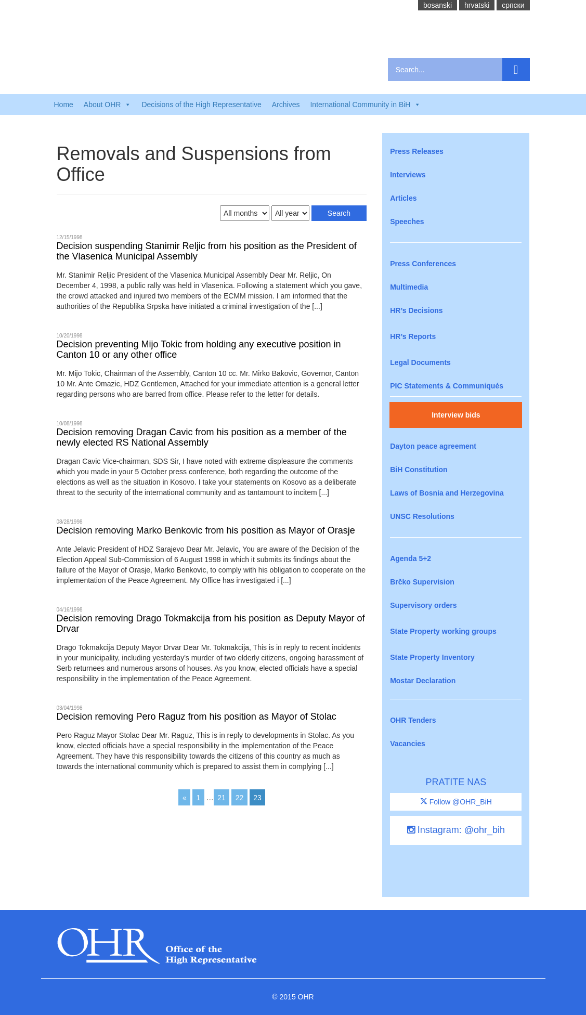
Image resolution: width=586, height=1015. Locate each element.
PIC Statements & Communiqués (446, 386)
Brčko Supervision (422, 582)
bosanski (437, 5)
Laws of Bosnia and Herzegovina (447, 493)
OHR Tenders (413, 720)
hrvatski (476, 5)
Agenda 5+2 (410, 558)
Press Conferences (423, 263)
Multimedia (409, 287)
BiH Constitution (418, 469)
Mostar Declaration (422, 680)
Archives (286, 104)
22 (240, 797)
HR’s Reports (413, 336)
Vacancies (407, 743)
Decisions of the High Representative (201, 104)
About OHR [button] (108, 104)
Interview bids (456, 415)
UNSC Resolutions (422, 516)
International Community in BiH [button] (365, 104)
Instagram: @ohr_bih (456, 830)
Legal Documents (420, 362)
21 (221, 797)
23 (257, 797)
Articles (403, 198)
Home (63, 104)
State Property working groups (443, 631)
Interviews (407, 175)
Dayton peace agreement (433, 446)
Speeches (407, 221)
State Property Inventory (432, 657)
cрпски (513, 5)
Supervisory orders (423, 605)
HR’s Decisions (416, 310)
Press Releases (417, 151)
